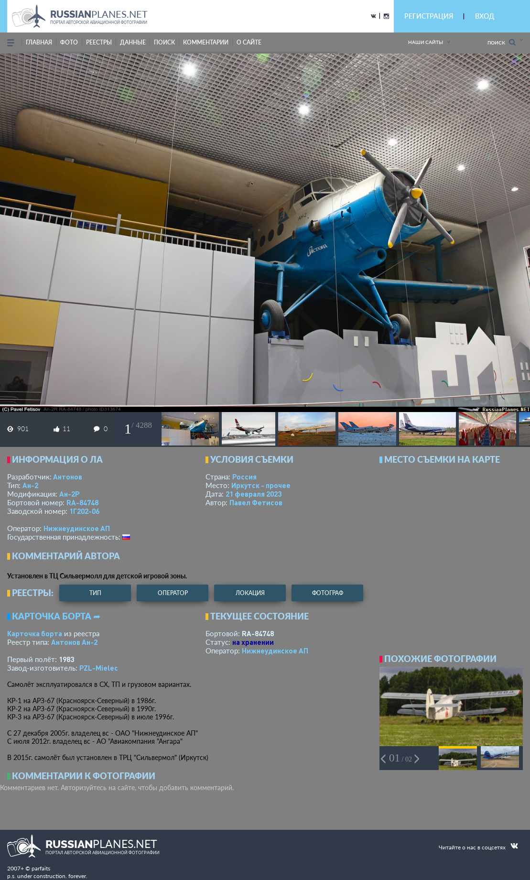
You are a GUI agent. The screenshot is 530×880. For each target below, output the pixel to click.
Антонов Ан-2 (74, 642)
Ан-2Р (69, 493)
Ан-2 (30, 485)
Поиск (501, 42)
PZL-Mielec (98, 667)
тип (95, 593)
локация (250, 593)
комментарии (205, 42)
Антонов (67, 476)
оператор (173, 593)
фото (69, 42)
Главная (39, 42)
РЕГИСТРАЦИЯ (428, 16)
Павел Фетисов (255, 502)
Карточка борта (34, 633)
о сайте (249, 42)
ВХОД (484, 16)
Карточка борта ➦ (56, 616)
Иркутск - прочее (261, 485)
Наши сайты (425, 42)
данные (133, 42)
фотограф (327, 593)
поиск (164, 42)
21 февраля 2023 (253, 493)
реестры (99, 42)
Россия (244, 476)
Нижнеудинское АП (76, 528)
